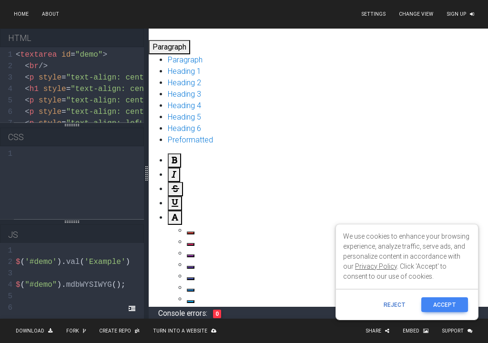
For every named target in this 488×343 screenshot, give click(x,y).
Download (34, 331)
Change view (416, 14)
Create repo (119, 331)
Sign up (460, 14)
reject (395, 304)
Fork (76, 331)
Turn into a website (184, 331)
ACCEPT (444, 304)
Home (21, 14)
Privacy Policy (376, 266)
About (50, 14)
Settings (373, 14)
